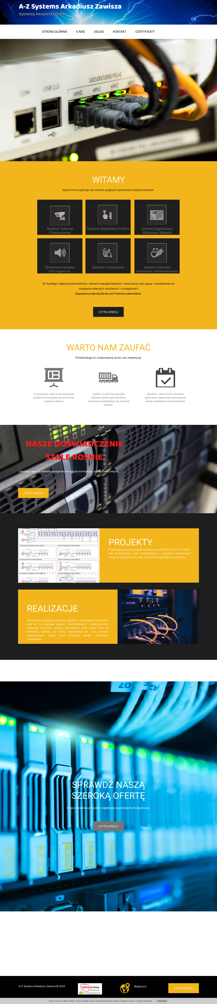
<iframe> (108, 909)
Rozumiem (162, 1001)
